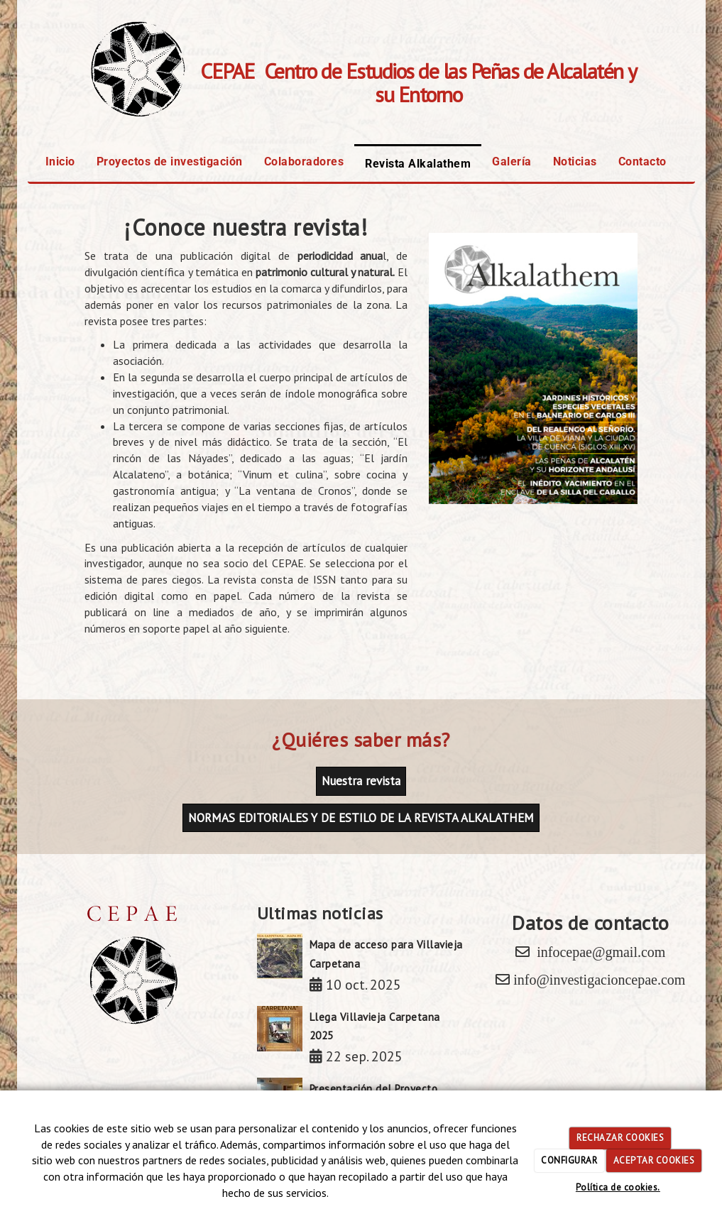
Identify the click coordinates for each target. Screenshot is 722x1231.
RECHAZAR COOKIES (620, 1138)
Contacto (642, 161)
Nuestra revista (361, 781)
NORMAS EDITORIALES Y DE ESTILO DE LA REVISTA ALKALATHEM (361, 818)
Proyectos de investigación (170, 161)
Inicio (60, 161)
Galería (512, 161)
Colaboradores (304, 161)
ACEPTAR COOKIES (654, 1160)
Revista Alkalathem (418, 163)
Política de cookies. (618, 1187)
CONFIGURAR (569, 1160)
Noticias (575, 161)
